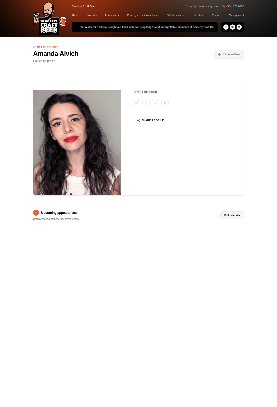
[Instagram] (232, 27)
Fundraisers (112, 15)
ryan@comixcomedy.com (201, 6)
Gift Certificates (175, 15)
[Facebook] (225, 27)
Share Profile (150, 120)
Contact (216, 15)
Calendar (92, 15)
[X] (239, 27)
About (75, 15)
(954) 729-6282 (233, 6)
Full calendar (232, 215)
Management (236, 15)
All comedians (229, 54)
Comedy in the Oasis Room (142, 15)
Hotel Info (198, 15)
